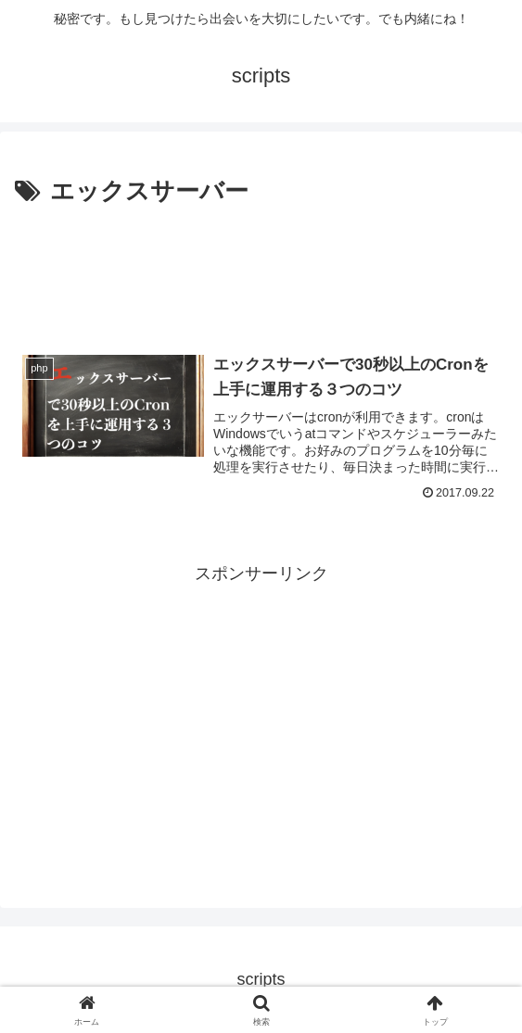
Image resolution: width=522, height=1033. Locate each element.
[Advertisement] (261, 267)
